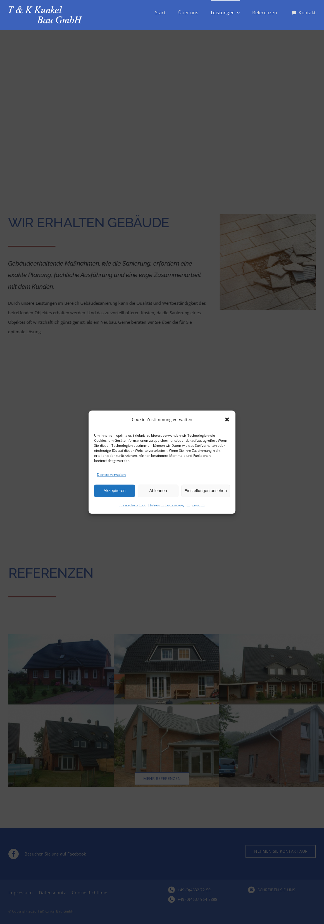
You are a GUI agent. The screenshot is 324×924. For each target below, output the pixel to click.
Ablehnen (158, 491)
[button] (227, 420)
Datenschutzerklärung (166, 506)
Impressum (195, 506)
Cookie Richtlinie (133, 506)
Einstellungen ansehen (205, 491)
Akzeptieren (114, 491)
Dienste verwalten (111, 475)
